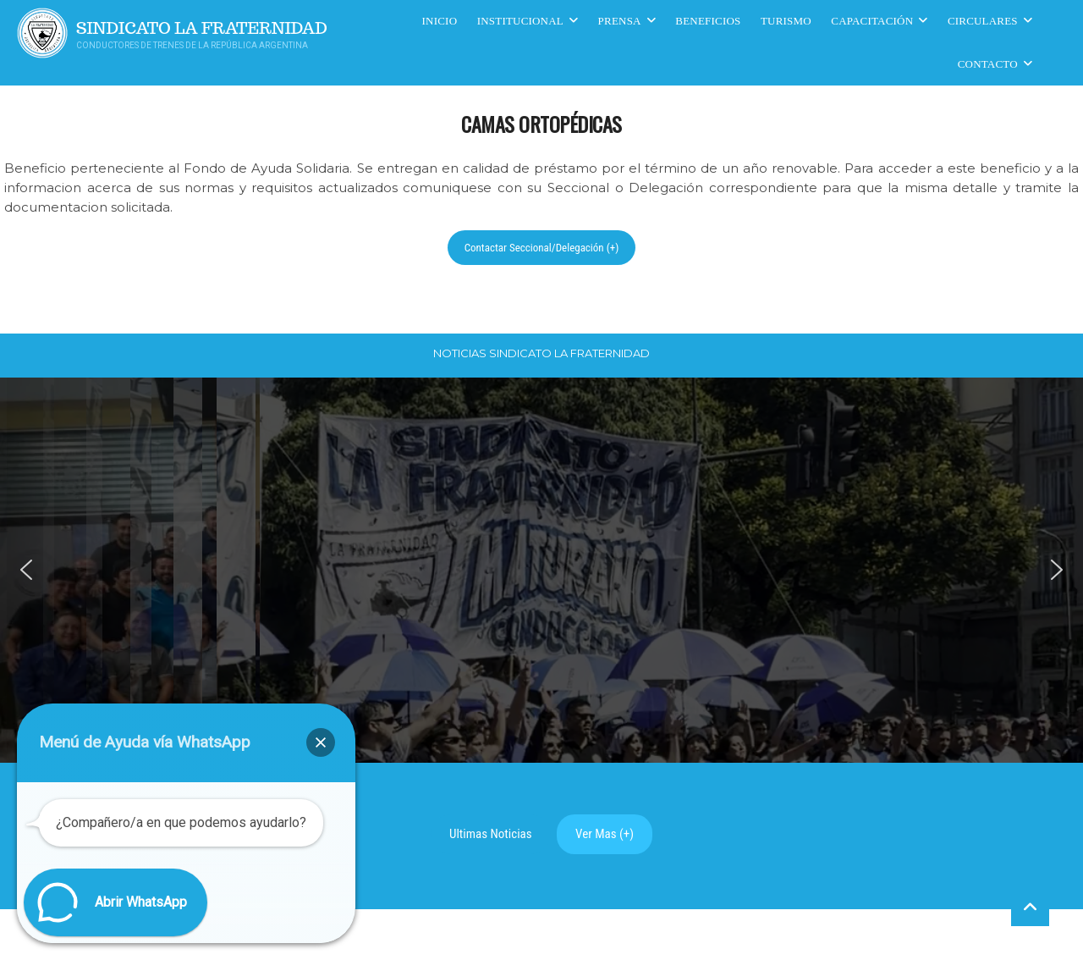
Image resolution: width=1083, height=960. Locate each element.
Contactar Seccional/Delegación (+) (542, 247)
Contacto (988, 64)
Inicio (440, 20)
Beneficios (707, 20)
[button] (26, 569)
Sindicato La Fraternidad (201, 28)
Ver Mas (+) (604, 833)
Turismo (786, 20)
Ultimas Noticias (490, 833)
